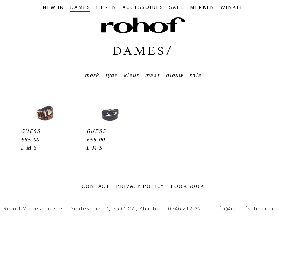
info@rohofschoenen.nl (248, 208)
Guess (30, 130)
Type (111, 75)
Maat (152, 75)
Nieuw (174, 75)
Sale (195, 75)
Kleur (131, 75)
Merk (92, 75)
